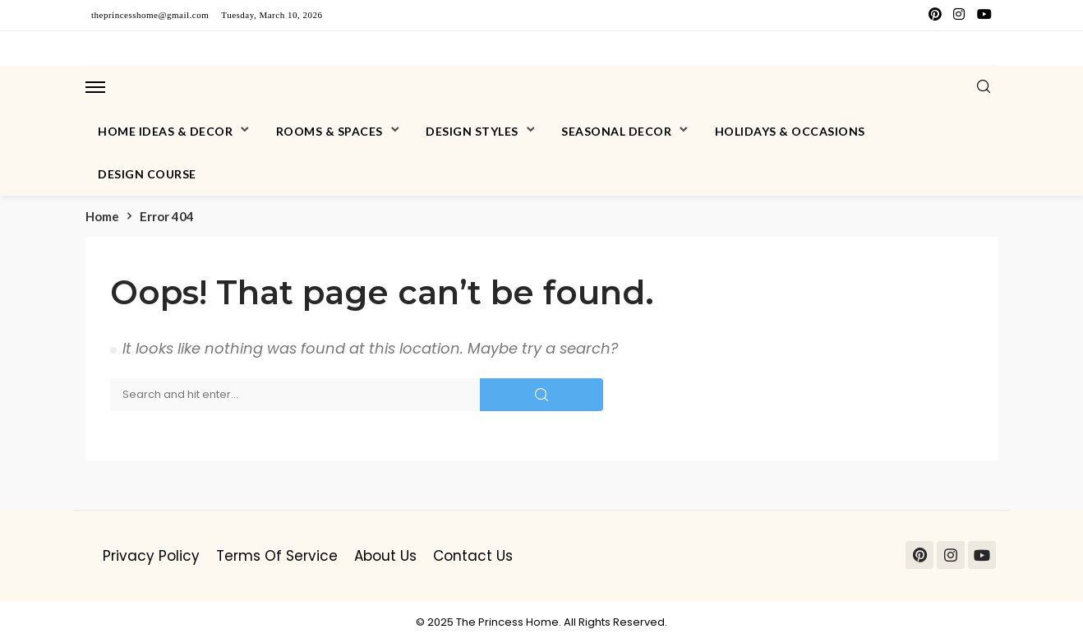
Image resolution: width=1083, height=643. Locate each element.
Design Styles (472, 131)
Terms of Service (277, 556)
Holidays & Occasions (790, 131)
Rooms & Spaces (329, 131)
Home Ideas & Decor (165, 131)
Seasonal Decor (616, 131)
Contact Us (473, 556)
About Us (385, 556)
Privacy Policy (151, 556)
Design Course (147, 174)
